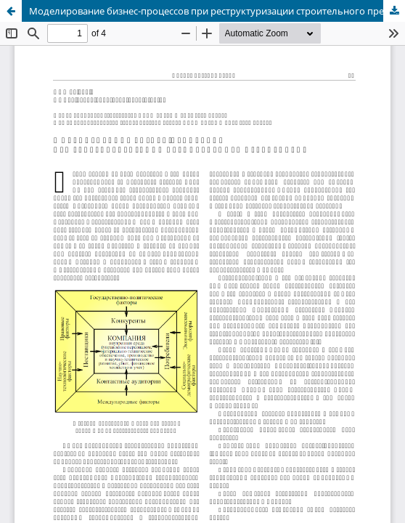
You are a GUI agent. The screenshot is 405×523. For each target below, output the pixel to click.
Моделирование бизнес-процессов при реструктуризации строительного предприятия (217, 10)
